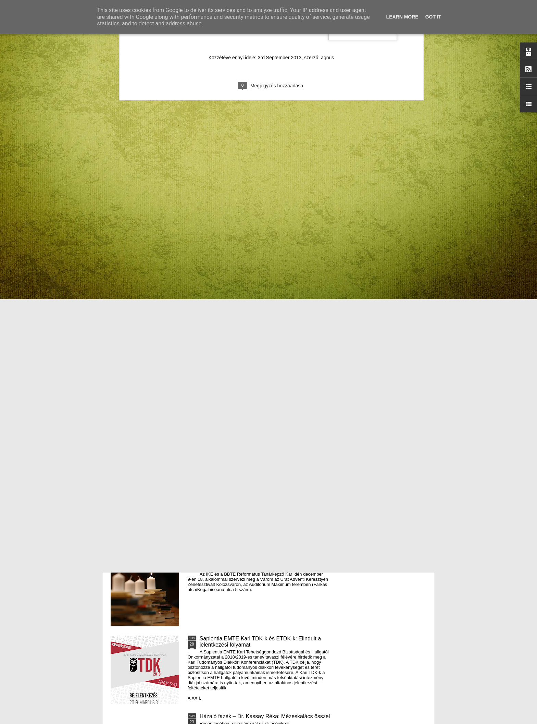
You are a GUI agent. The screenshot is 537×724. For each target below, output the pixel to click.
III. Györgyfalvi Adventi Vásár (235, 483)
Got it (433, 17)
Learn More (402, 17)
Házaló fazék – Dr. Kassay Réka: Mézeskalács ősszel (265, 716)
